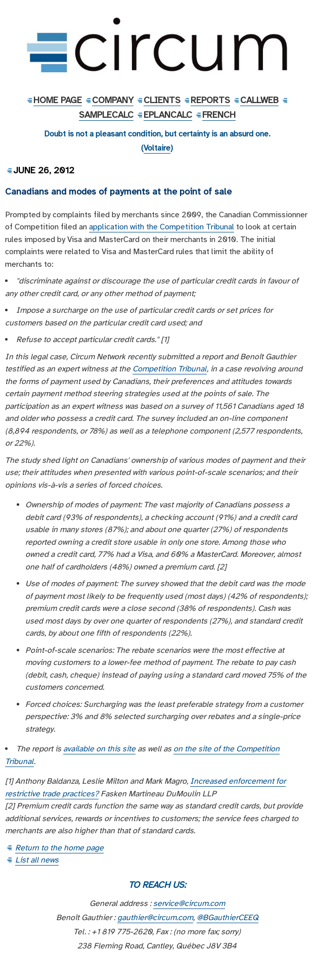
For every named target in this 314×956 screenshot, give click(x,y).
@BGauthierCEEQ (227, 918)
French (219, 114)
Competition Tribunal (169, 369)
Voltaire (157, 148)
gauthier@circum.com (155, 918)
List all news (37, 860)
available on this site (99, 749)
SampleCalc (106, 114)
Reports (210, 100)
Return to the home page (59, 848)
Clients (162, 100)
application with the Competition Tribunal (161, 227)
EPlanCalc (168, 114)
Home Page (57, 100)
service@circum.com (189, 903)
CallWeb (259, 100)
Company (112, 100)
